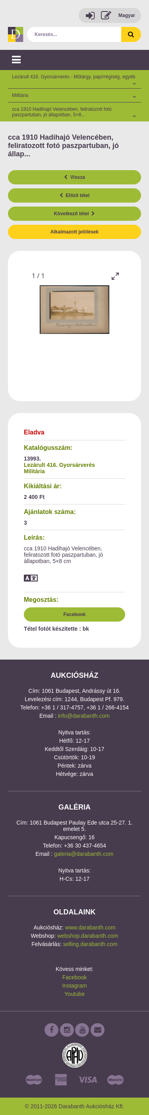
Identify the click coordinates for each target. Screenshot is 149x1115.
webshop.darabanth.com (87, 936)
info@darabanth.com (84, 716)
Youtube (74, 994)
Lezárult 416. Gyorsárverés (59, 465)
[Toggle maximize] (115, 276)
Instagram (74, 985)
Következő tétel (74, 213)
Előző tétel (75, 195)
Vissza (74, 177)
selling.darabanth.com (90, 944)
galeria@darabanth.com (84, 854)
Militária (34, 471)
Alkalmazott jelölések (74, 232)
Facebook (74, 614)
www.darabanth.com (90, 927)
